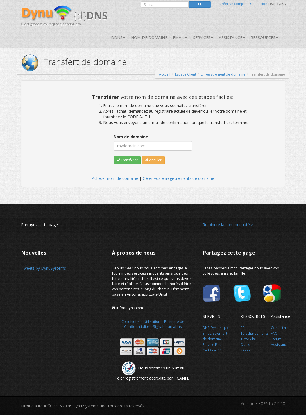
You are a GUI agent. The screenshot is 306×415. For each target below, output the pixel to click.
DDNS (118, 37)
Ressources (264, 37)
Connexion (258, 3)
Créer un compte (232, 3)
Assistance (232, 37)
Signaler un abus (167, 326)
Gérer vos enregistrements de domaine (178, 178)
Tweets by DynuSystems (43, 268)
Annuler (153, 160)
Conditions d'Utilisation (140, 321)
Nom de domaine (149, 37)
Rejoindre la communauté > (228, 224)
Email (180, 37)
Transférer (127, 160)
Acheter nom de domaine (115, 178)
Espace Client (185, 74)
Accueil (164, 74)
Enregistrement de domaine (223, 74)
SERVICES (203, 37)
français (277, 4)
